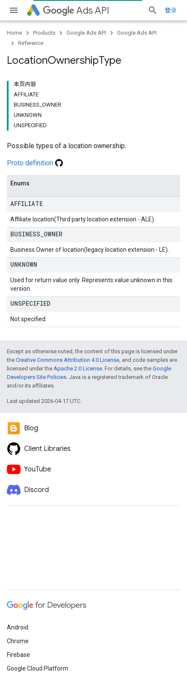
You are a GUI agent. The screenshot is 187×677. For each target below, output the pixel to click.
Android (17, 627)
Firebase (18, 654)
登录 (171, 10)
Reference (30, 43)
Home (14, 33)
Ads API (76, 10)
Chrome (18, 641)
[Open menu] (13, 10)
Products (44, 33)
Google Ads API (86, 33)
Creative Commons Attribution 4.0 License (67, 360)
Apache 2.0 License (78, 368)
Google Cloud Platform (37, 668)
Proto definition (35, 163)
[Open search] (153, 10)
